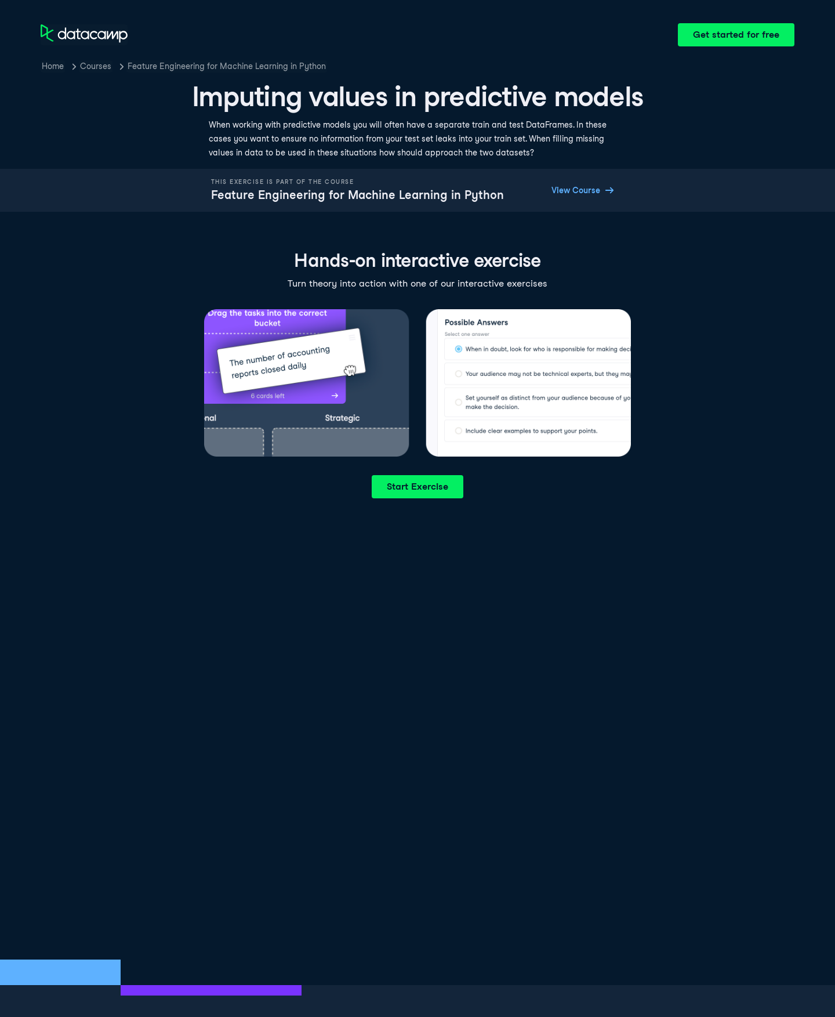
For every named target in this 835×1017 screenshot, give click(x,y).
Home (53, 66)
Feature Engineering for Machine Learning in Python (227, 66)
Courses (95, 66)
